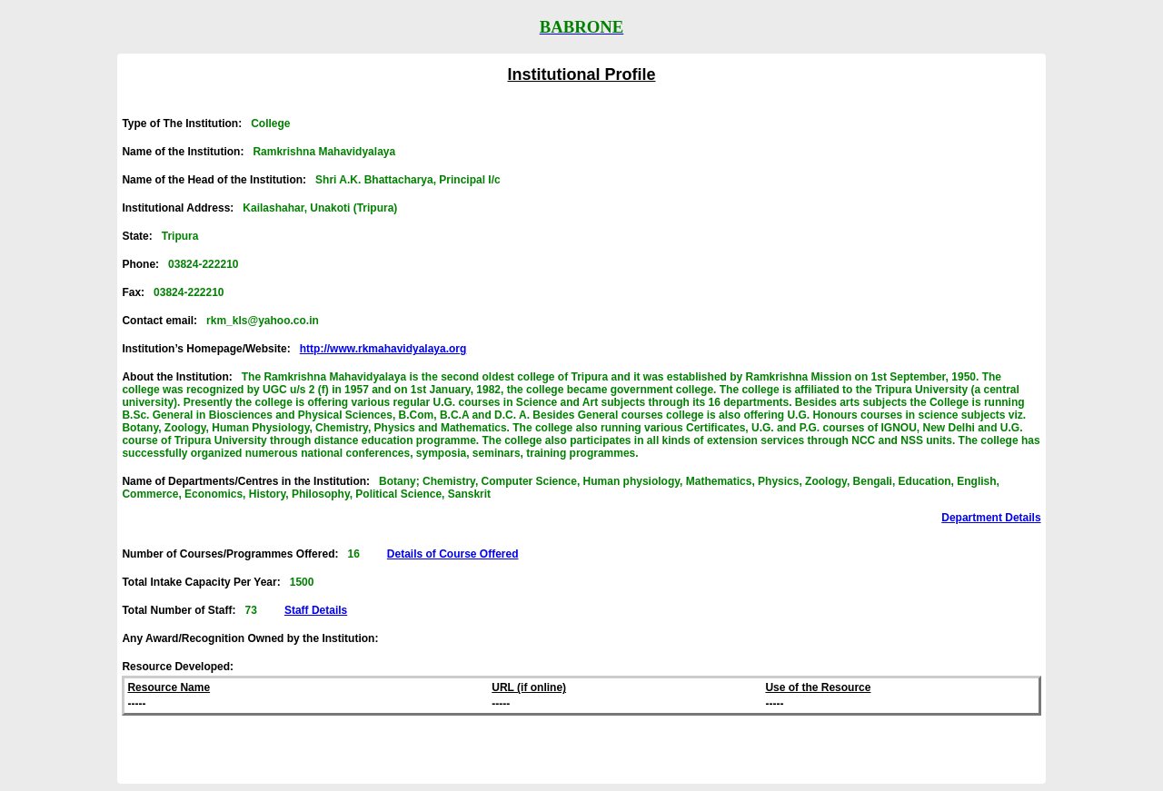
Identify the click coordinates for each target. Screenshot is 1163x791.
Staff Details (315, 610)
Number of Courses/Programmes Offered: (320, 554)
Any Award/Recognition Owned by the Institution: (254, 638)
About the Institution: (580, 415)
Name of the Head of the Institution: (311, 179)
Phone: (180, 264)
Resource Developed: (178, 666)
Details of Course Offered (453, 554)
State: (160, 236)
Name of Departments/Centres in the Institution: (560, 487)
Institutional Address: (259, 208)
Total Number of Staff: (234, 610)
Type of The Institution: (206, 123)
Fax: (173, 292)
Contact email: (220, 320)
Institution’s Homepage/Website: (294, 348)
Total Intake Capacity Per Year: (217, 582)
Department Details (990, 517)
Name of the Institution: (258, 151)
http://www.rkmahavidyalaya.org (383, 348)
